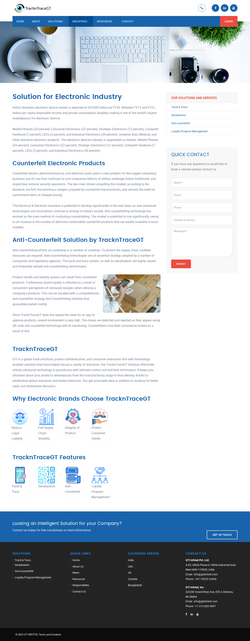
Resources (104, 21)
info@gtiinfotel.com (206, 574)
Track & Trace (179, 107)
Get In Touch (222, 526)
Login (229, 21)
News (75, 572)
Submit (181, 263)
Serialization (178, 115)
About (36, 21)
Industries (79, 21)
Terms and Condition (50, 634)
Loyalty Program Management (189, 131)
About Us (77, 566)
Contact (128, 21)
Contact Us (79, 591)
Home (20, 21)
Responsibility (80, 585)
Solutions (55, 21)
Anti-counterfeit (180, 123)
